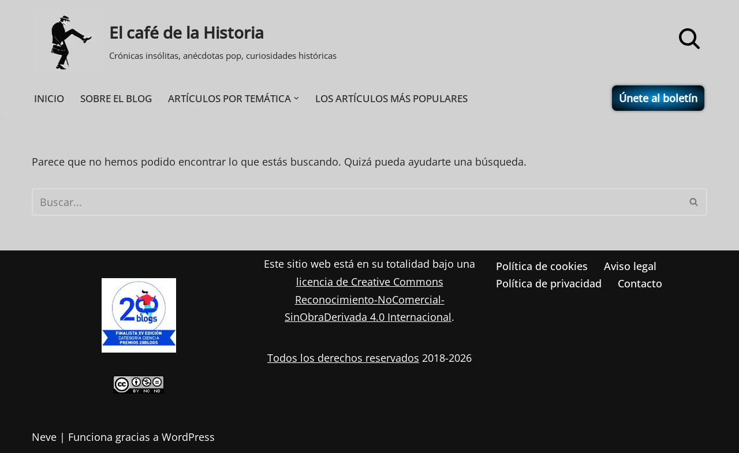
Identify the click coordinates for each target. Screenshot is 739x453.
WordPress (188, 437)
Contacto (640, 283)
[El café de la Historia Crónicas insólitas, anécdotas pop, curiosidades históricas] (185, 41)
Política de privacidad (549, 283)
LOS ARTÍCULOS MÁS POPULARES (391, 98)
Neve (44, 437)
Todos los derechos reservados (343, 358)
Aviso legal (630, 266)
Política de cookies (542, 266)
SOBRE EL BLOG (116, 98)
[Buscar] (689, 38)
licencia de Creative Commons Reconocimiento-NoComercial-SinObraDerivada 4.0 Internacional (368, 299)
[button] (296, 98)
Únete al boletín (658, 98)
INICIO (49, 98)
